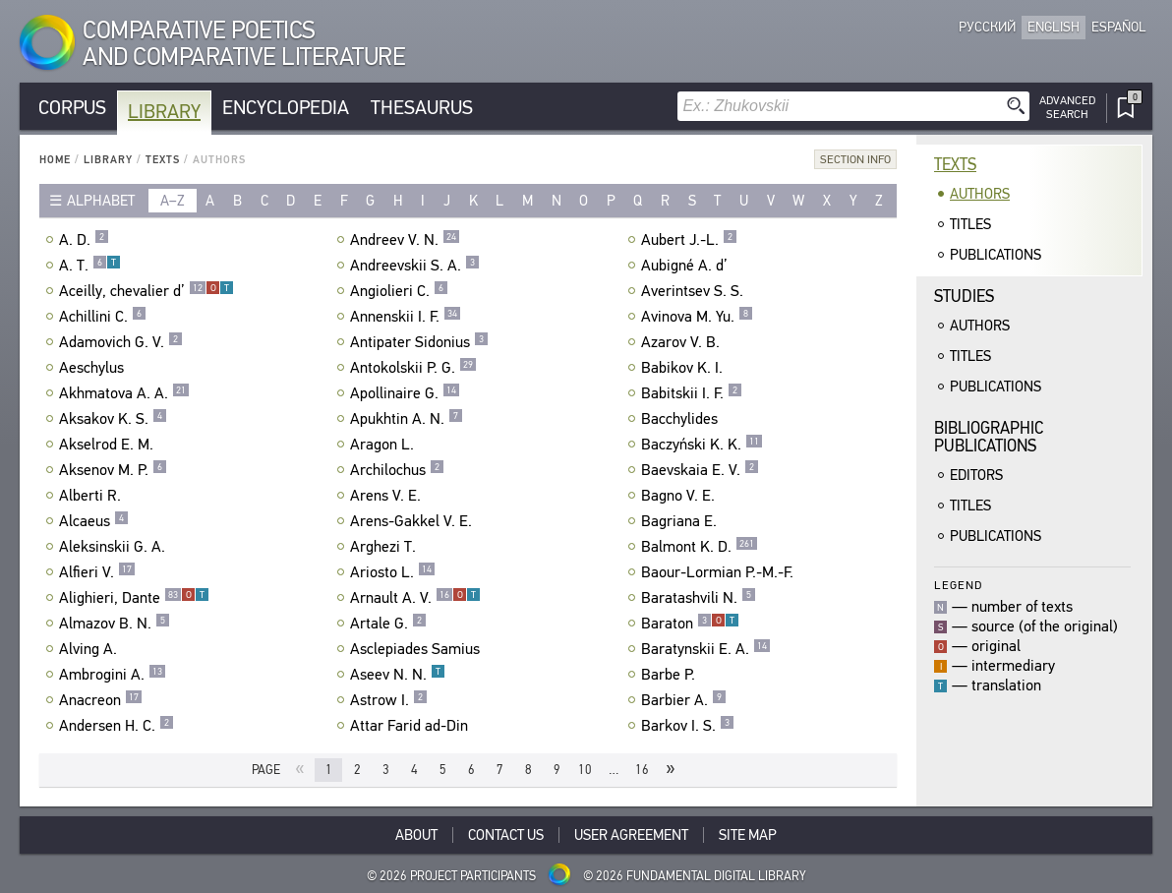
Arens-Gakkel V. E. (413, 521)
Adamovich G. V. (121, 342)
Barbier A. (684, 700)
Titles (970, 224)
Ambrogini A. (112, 675)
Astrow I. (389, 700)
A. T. (90, 265)
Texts (163, 159)
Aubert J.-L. (689, 240)
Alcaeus (94, 521)
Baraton (690, 623)
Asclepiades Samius (417, 649)
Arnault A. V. (415, 598)
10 (585, 769)
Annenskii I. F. (405, 317)
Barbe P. (670, 675)
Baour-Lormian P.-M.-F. (719, 572)
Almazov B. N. (114, 623)
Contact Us (506, 835)
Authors (980, 194)
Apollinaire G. (405, 393)
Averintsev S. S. (694, 291)
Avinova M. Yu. (697, 317)
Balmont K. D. (699, 547)
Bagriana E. (681, 521)
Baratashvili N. (698, 598)
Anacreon (101, 700)
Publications (995, 255)
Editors (976, 475)
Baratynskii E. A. (706, 649)
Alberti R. (92, 496)
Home (55, 159)
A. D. (84, 240)
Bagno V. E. (680, 496)
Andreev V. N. (405, 240)
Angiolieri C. (399, 291)
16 (642, 769)
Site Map (748, 835)
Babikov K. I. (684, 368)
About (416, 835)
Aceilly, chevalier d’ (146, 291)
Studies (964, 296)
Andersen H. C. (116, 726)
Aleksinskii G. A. (114, 547)
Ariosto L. (393, 572)
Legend (958, 584)
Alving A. (90, 649)
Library (164, 111)
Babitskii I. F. (691, 393)
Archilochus (397, 470)
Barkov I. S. (687, 726)
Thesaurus (422, 107)
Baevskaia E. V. (700, 470)
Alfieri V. (97, 572)
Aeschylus (94, 368)
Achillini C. (102, 317)
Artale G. (388, 623)
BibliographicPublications (988, 437)
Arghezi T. (385, 547)
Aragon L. (384, 444)
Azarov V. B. (683, 342)
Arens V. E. (388, 496)
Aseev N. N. (397, 675)
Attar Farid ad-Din (411, 726)
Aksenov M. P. (113, 470)
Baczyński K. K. (702, 444)
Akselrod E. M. (108, 444)
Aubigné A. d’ (686, 265)
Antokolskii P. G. (413, 368)
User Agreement (631, 835)
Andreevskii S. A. (415, 265)
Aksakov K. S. (113, 419)
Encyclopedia (285, 107)
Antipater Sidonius (419, 342)
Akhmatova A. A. (124, 393)
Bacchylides (682, 419)
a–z (172, 200)
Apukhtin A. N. (406, 419)
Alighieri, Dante (134, 598)
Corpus (72, 107)
